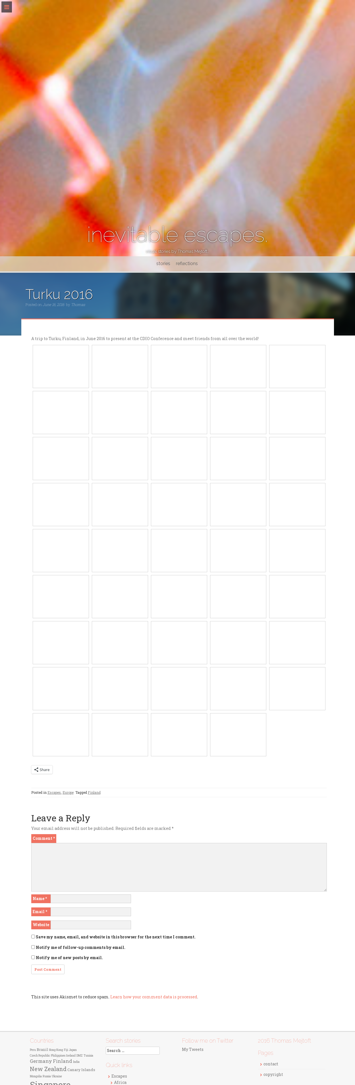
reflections (187, 263)
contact (270, 1064)
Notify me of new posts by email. (69, 957)
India (76, 1062)
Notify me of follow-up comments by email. (80, 947)
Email (40, 911)
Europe (68, 792)
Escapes (54, 792)
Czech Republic (40, 1055)
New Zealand (48, 1068)
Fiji (66, 1050)
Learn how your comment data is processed (153, 996)
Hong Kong (56, 1050)
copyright (273, 1074)
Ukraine (57, 1076)
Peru (33, 1050)
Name (40, 898)
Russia (47, 1076)
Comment (44, 838)
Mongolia (36, 1076)
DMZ (79, 1055)
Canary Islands (81, 1069)
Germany (41, 1061)
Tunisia (88, 1055)
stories (163, 263)
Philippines (58, 1055)
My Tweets (193, 1049)
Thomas (78, 304)
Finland (94, 792)
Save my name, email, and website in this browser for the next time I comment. (116, 937)
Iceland (71, 1055)
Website (41, 924)
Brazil (42, 1049)
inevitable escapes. (177, 234)
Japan (73, 1050)
